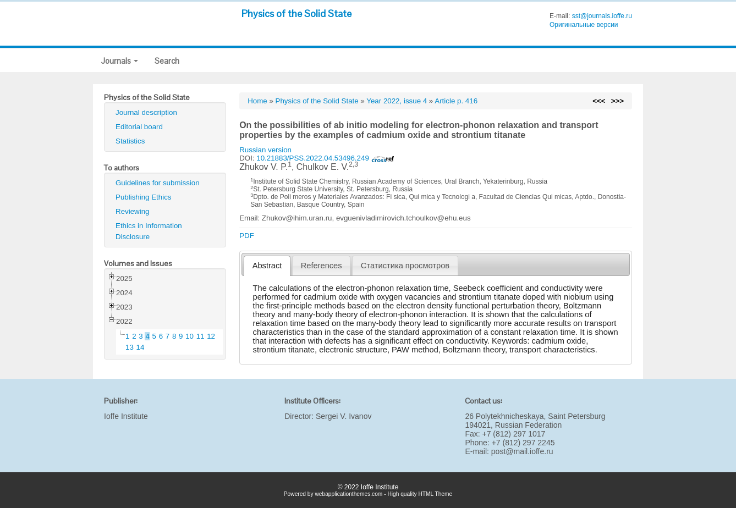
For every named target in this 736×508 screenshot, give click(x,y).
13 (129, 347)
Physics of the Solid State (296, 13)
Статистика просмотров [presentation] (405, 265)
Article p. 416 (456, 101)
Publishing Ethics (144, 197)
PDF (246, 235)
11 (200, 336)
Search (167, 61)
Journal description (146, 112)
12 (211, 336)
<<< (598, 101)
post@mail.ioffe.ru (522, 451)
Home (257, 101)
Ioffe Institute (126, 416)
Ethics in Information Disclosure (149, 231)
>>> (617, 101)
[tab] (267, 266)
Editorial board (139, 127)
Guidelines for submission (158, 183)
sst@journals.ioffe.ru (602, 16)
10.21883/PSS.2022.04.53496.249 (325, 158)
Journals (119, 61)
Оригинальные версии (584, 25)
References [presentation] (321, 265)
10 (189, 336)
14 (140, 347)
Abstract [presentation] (267, 265)
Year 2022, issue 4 (396, 101)
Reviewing (133, 211)
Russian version (265, 150)
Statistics (130, 141)
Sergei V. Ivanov (343, 416)
